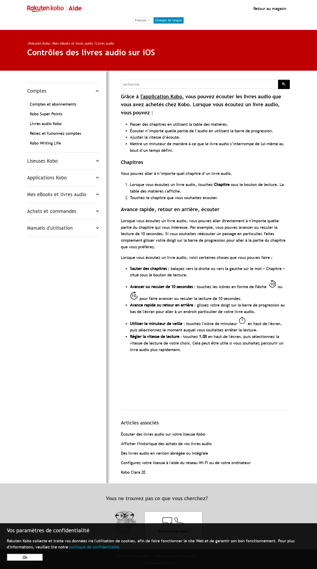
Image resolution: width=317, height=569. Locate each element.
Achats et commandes (51, 211)
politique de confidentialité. (95, 547)
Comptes (36, 91)
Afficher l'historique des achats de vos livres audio (166, 443)
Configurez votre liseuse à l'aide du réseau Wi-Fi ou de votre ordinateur (186, 462)
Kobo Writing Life (45, 143)
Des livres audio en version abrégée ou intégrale (164, 453)
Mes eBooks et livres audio (73, 43)
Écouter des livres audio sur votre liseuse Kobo (163, 434)
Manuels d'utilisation (50, 228)
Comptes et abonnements (53, 104)
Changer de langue (168, 20)
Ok (25, 557)
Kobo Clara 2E (133, 472)
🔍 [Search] (284, 84)
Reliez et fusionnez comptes (55, 133)
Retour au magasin (269, 8)
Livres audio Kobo (46, 123)
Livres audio (105, 43)
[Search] (199, 84)
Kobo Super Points (46, 113)
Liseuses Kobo (42, 161)
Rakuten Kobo (39, 43)
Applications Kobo (47, 178)
